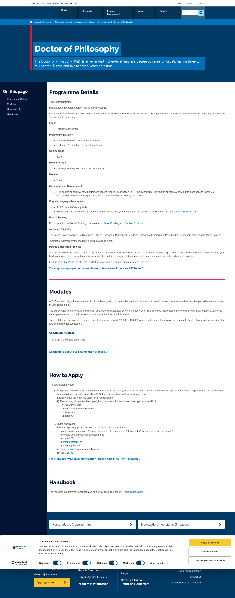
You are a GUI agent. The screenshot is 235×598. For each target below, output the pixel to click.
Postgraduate (104, 24)
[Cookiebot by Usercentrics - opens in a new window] (19, 592)
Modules (11, 104)
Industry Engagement (139, 14)
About (159, 14)
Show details (157, 592)
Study (102, 14)
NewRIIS (81, 398)
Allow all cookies (210, 571)
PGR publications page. (131, 492)
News (179, 3)
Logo (43, 14)
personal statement (71, 442)
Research (116, 14)
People (172, 14)
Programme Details (17, 99)
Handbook (12, 114)
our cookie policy (54, 582)
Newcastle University (41, 24)
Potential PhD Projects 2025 (73, 262)
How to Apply (14, 109)
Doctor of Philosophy (124, 24)
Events (190, 3)
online (70, 452)
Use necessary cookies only (210, 589)
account (72, 449)
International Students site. (183, 211)
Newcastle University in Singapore (53, 3)
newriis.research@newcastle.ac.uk (123, 390)
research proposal (70, 445)
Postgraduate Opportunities (71, 524)
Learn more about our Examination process (77, 351)
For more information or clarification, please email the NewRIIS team (93, 458)
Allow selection (210, 580)
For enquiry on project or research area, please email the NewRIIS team (95, 268)
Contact (201, 3)
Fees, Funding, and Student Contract (123, 223)
